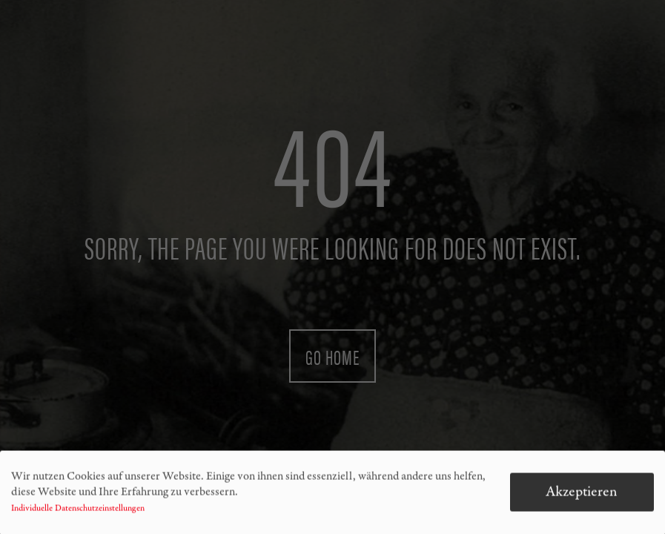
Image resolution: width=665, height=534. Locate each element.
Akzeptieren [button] (582, 495)
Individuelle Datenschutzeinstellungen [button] (78, 512)
